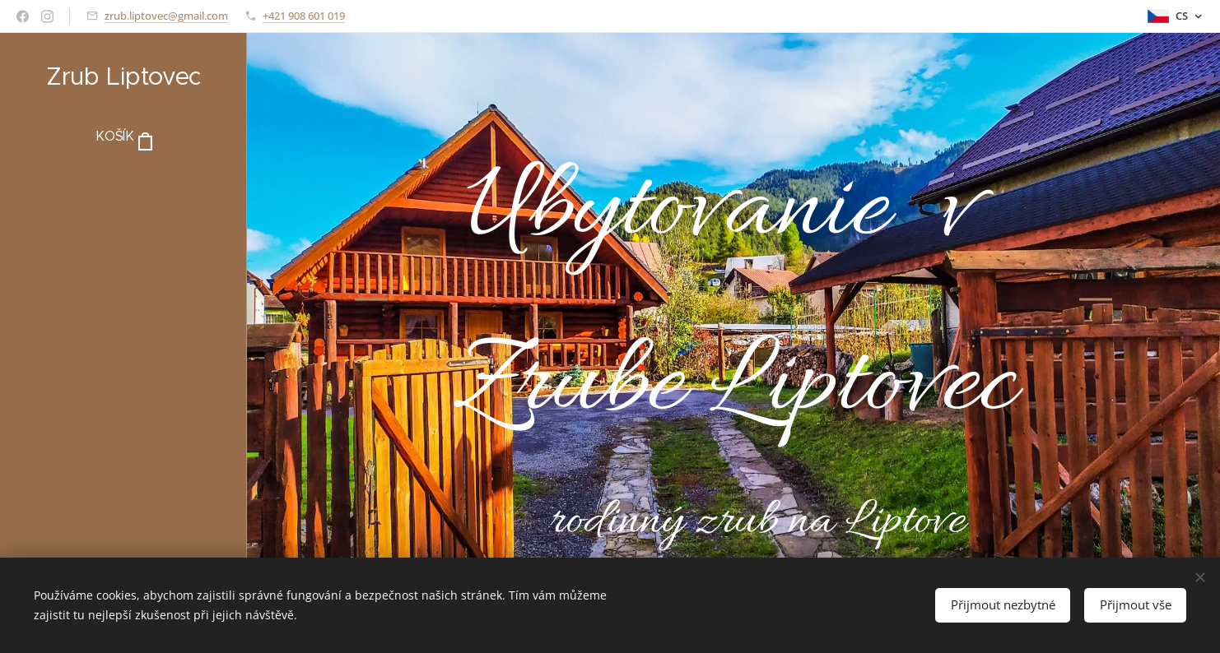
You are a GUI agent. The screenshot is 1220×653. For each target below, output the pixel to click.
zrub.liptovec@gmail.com (166, 15)
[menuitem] (123, 186)
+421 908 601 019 (304, 15)
